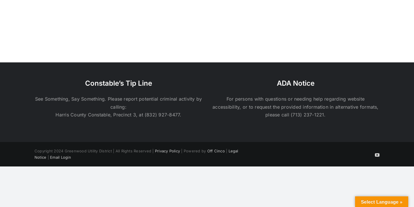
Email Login (60, 157)
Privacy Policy (167, 151)
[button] (377, 14)
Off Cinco (216, 151)
